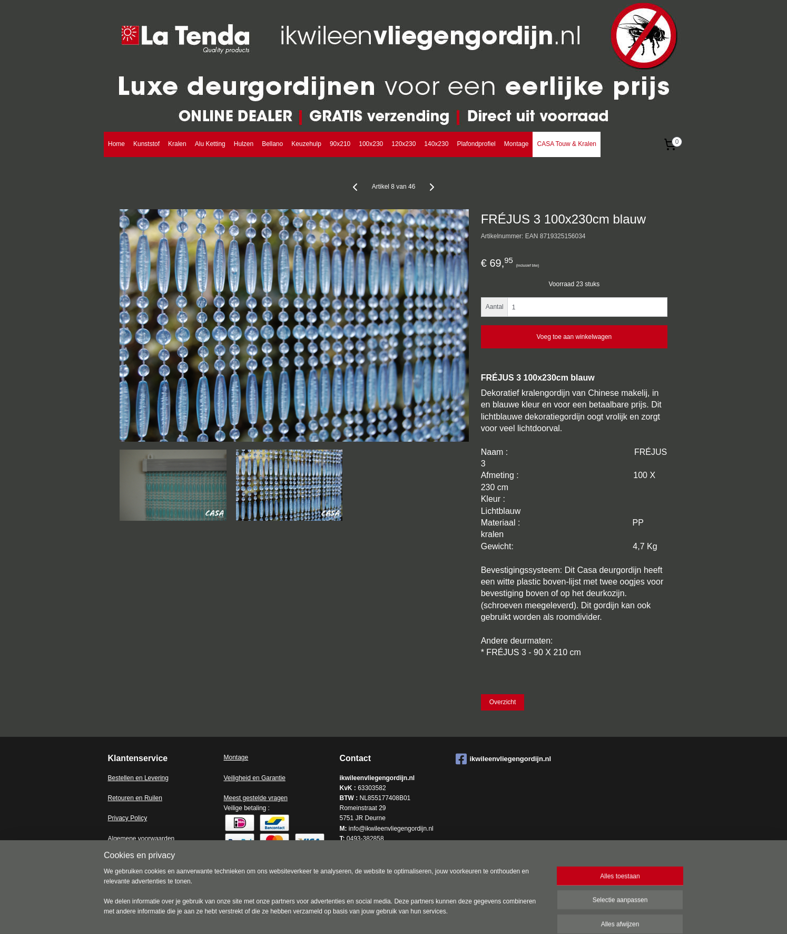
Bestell (117, 778)
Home (116, 144)
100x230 (371, 144)
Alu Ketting (210, 144)
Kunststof (146, 144)
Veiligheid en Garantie (255, 778)
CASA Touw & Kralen (566, 144)
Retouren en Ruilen (135, 798)
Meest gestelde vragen (256, 798)
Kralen (177, 144)
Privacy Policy (127, 818)
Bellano (272, 144)
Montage (516, 144)
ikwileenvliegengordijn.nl (504, 759)
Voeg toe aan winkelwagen (574, 336)
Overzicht (502, 702)
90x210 (340, 144)
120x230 (403, 144)
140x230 (436, 144)
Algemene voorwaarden (141, 838)
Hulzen (243, 144)
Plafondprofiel (476, 144)
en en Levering (148, 778)
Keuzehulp (306, 144)
